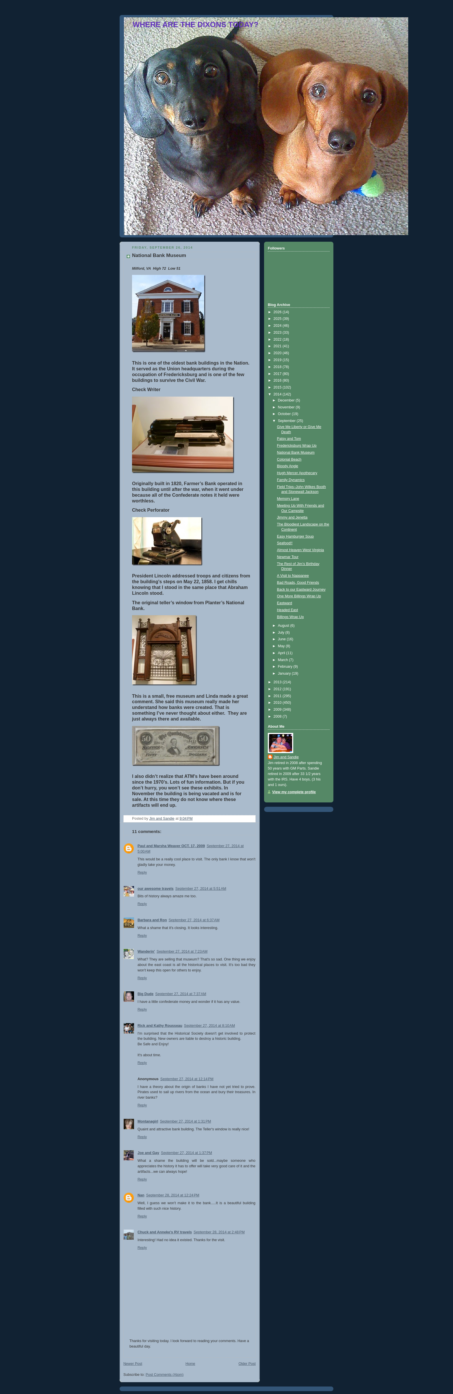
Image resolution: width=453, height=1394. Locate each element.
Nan (141, 1195)
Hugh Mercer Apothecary (297, 473)
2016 (278, 380)
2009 (278, 710)
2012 (278, 689)
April (282, 653)
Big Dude (145, 994)
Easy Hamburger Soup (295, 536)
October (285, 414)
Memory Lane (288, 499)
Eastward (284, 603)
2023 (278, 333)
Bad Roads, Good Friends (298, 583)
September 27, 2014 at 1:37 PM (186, 1153)
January (285, 673)
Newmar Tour (288, 557)
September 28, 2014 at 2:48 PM (219, 1232)
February (286, 667)
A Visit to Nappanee (293, 576)
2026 (278, 312)
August (284, 626)
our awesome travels (156, 889)
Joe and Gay (148, 1153)
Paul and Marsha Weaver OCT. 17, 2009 (171, 846)
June (282, 639)
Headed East (287, 610)
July (281, 633)
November (287, 407)
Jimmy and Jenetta (292, 517)
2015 (278, 387)
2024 (278, 326)
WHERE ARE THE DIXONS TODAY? (195, 24)
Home (190, 1364)
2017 (278, 374)
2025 (278, 319)
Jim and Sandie (286, 757)
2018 (278, 367)
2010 (278, 703)
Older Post (247, 1364)
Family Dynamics (291, 480)
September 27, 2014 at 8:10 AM (209, 1026)
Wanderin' (146, 952)
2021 (278, 346)
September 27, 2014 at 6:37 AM (194, 920)
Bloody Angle (287, 466)
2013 (278, 682)
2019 (278, 360)
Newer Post (132, 1364)
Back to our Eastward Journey (301, 590)
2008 (278, 716)
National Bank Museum (296, 453)
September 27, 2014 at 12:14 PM (186, 1079)
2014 (278, 394)
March (283, 660)
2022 (278, 339)
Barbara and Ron (152, 920)
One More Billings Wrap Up (299, 596)
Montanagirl (148, 1121)
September (287, 421)
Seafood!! (285, 543)
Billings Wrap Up (290, 617)
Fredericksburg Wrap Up (297, 446)
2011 (278, 696)
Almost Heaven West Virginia (300, 550)
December (287, 400)
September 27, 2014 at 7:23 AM (182, 952)
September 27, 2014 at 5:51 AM (200, 889)
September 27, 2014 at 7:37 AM (180, 994)
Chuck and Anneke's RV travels (165, 1232)
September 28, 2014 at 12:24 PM (172, 1195)
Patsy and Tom (289, 439)
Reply (142, 872)
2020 (278, 353)
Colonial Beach (289, 459)
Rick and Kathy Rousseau (160, 1026)
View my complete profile (294, 792)
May (282, 646)
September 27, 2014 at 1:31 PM (185, 1121)
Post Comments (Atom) (164, 1375)
